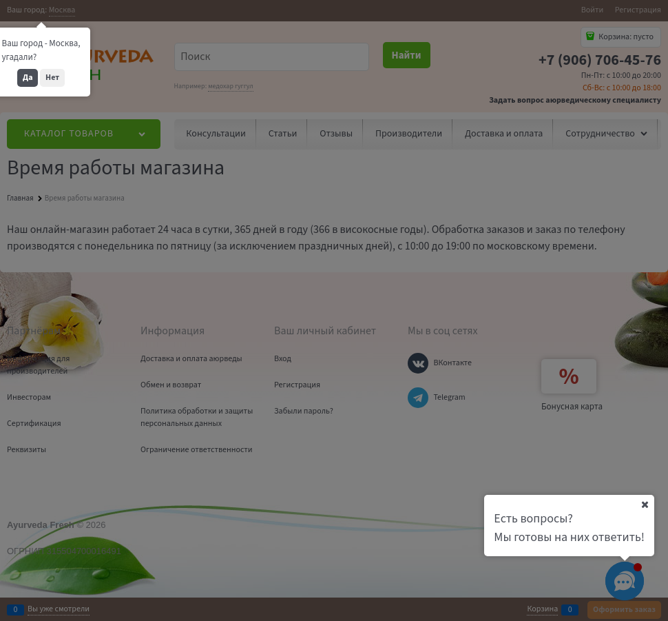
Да (28, 77)
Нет (52, 77)
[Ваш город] (644, 504)
